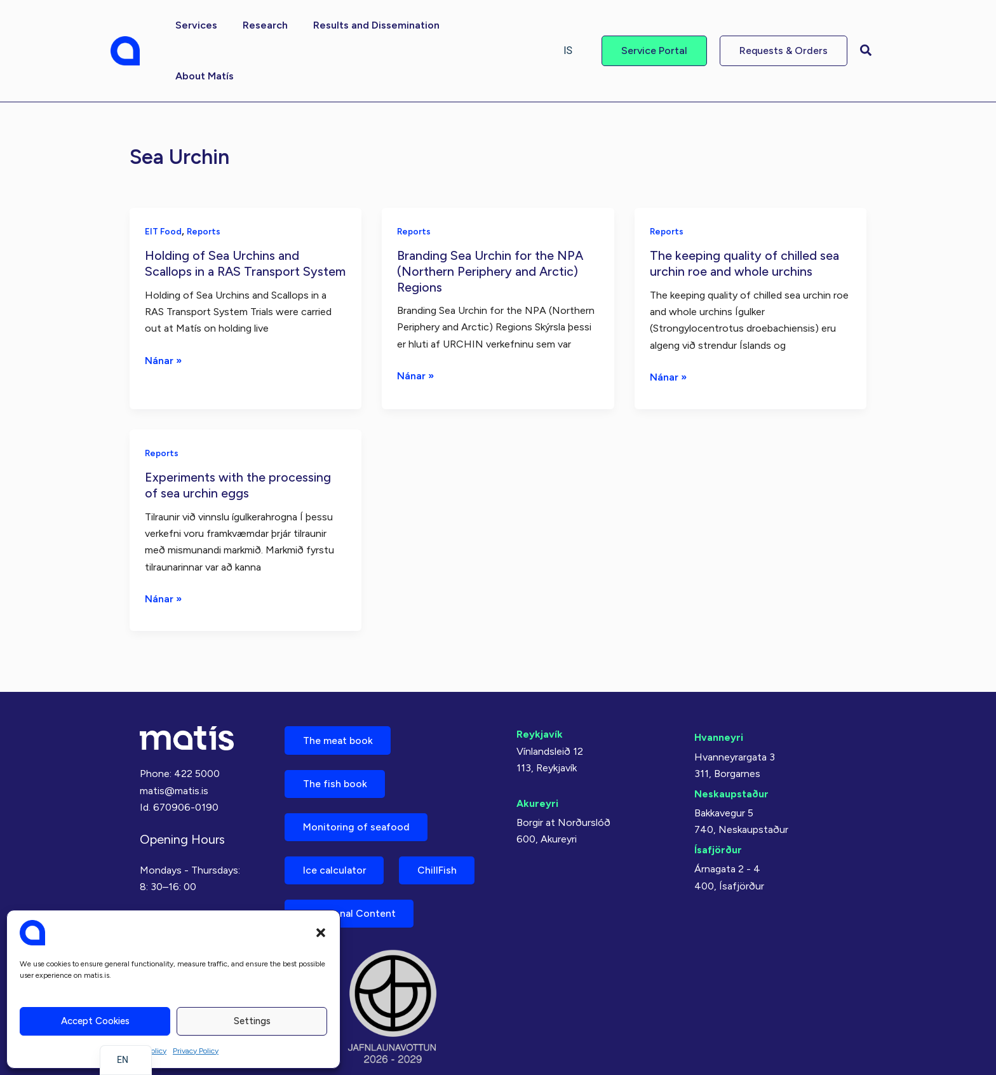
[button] (320, 932)
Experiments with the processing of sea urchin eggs (238, 433)
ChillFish (441, 822)
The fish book (336, 733)
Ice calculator (336, 822)
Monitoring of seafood (358, 778)
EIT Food (164, 180)
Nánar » (163, 324)
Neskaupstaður (731, 742)
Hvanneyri (718, 686)
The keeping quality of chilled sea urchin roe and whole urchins (745, 211)
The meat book (339, 689)
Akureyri (537, 752)
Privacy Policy (196, 1050)
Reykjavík (539, 683)
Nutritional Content (351, 867)
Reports (205, 180)
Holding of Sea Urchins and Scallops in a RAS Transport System (223, 219)
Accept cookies (95, 1021)
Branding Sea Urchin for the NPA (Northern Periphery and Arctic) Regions (491, 219)
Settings (252, 1021)
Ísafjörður (718, 798)
